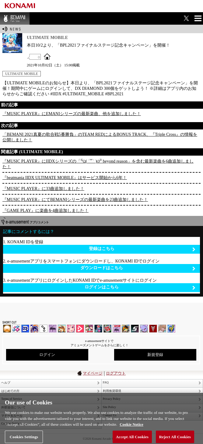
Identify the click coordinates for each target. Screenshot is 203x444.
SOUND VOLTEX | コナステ (135, 329)
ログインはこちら (140, 287)
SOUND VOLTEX (71, 329)
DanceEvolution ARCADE (162, 329)
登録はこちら (142, 249)
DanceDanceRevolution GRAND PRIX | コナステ (98, 329)
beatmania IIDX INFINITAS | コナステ (89, 329)
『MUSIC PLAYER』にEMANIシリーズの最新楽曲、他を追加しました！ (71, 113)
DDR (16, 329)
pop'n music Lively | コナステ (126, 329)
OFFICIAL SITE (47, 56)
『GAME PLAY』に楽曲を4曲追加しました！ (45, 210)
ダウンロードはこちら (138, 268)
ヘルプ (5, 382)
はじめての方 (10, 391)
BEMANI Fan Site (15, 18)
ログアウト (116, 373)
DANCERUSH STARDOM (25, 329)
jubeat (43, 329)
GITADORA (34, 329)
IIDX (7, 329)
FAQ (106, 382)
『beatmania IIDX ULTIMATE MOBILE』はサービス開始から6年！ (64, 177)
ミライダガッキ (171, 329)
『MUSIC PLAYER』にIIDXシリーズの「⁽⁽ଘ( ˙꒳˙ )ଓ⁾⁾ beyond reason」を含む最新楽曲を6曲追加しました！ (98, 164)
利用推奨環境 (112, 391)
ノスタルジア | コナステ (117, 329)
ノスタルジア (53, 329)
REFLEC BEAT (144, 329)
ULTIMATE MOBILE (21, 74)
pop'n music (62, 329)
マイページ (93, 373)
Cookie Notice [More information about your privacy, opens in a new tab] (131, 427)
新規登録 (155, 354)
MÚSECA (153, 329)
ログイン (47, 354)
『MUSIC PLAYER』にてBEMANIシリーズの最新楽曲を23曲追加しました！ (75, 199)
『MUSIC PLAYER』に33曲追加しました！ (43, 188)
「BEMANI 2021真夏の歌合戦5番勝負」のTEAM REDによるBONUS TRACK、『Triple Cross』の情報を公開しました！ (99, 137)
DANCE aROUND (80, 329)
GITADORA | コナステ (107, 329)
